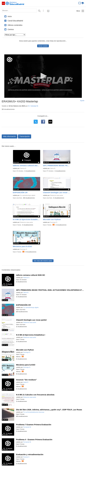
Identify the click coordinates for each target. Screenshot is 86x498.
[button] (43, 76)
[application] (43, 76)
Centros (11, 29)
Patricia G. (23, 168)
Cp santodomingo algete (27, 195)
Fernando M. (27, 427)
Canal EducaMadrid (15, 21)
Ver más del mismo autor (43, 261)
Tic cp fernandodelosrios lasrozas (33, 412)
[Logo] (9, 59)
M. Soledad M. (33, 106)
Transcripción (24, 136)
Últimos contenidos (15, 25)
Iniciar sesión (43, 46)
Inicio (10, 16)
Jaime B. (53, 168)
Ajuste (82, 100)
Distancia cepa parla (56, 195)
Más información (9, 136)
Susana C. (26, 457)
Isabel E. (26, 382)
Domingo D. (54, 222)
